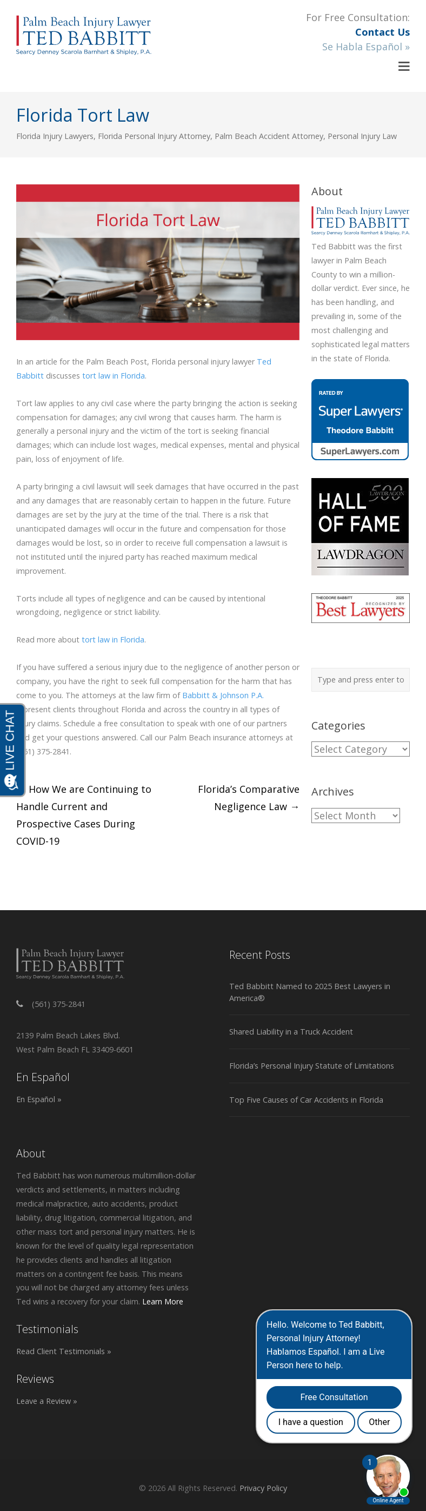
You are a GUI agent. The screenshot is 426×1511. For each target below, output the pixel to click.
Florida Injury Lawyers (55, 136)
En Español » (39, 1099)
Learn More (162, 1301)
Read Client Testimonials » (63, 1351)
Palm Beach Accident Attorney (269, 136)
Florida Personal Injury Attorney (154, 136)
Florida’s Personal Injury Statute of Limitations (311, 1066)
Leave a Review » (46, 1401)
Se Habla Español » (366, 46)
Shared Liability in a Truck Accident (291, 1031)
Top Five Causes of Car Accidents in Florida (306, 1100)
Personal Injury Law (362, 136)
